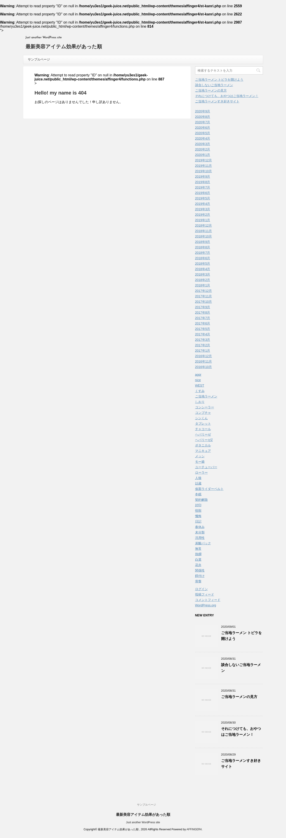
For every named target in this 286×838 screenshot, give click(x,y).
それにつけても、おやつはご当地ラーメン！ (226, 96)
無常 (198, 548)
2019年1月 (202, 220)
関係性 (200, 570)
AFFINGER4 (194, 829)
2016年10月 (203, 367)
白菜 (198, 559)
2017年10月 (203, 301)
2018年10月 (203, 236)
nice (198, 380)
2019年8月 (202, 182)
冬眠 (198, 494)
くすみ (200, 391)
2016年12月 (203, 356)
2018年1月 (202, 285)
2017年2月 (202, 345)
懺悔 (198, 516)
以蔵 (198, 483)
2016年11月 (203, 361)
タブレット (203, 423)
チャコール (203, 429)
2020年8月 (202, 117)
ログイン (201, 589)
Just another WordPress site (143, 822)
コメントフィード (207, 600)
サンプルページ (39, 59)
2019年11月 (203, 165)
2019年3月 (202, 209)
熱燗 (198, 554)
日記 (198, 521)
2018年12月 (203, 225)
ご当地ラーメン (206, 396)
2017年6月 (202, 323)
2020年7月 (202, 122)
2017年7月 (202, 318)
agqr (198, 374)
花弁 (198, 565)
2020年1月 (202, 155)
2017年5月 (202, 329)
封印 (198, 505)
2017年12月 (203, 291)
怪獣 (198, 510)
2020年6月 (202, 127)
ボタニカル (203, 445)
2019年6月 (202, 193)
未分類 (200, 532)
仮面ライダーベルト (209, 489)
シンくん (201, 418)
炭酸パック (203, 543)
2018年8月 (202, 247)
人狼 (198, 478)
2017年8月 (202, 312)
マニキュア (203, 451)
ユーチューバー (206, 467)
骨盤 (198, 581)
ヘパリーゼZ (204, 440)
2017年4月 (202, 334)
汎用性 (200, 538)
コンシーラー (204, 407)
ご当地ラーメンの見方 (211, 90)
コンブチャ (203, 412)
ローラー (201, 472)
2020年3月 (202, 144)
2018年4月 (202, 269)
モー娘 (200, 461)
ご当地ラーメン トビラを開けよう (219, 79)
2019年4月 (202, 204)
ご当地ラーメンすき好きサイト (217, 101)
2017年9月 (202, 307)
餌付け (200, 576)
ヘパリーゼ (203, 434)
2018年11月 (203, 231)
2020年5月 (202, 133)
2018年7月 (202, 252)
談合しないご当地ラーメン (214, 85)
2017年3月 (202, 339)
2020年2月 (202, 149)
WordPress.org (205, 605)
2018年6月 (202, 258)
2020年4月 (202, 138)
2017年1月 (202, 350)
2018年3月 (202, 274)
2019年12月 (203, 160)
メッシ (200, 456)
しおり (200, 402)
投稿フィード (204, 594)
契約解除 (201, 499)
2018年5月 (202, 263)
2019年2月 (202, 214)
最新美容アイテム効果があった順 (64, 47)
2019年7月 (202, 187)
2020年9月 (202, 111)
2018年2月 (202, 280)
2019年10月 (203, 171)
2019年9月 (202, 176)
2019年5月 (202, 198)
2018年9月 (202, 242)
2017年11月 (203, 296)
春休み (200, 527)
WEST (199, 385)
